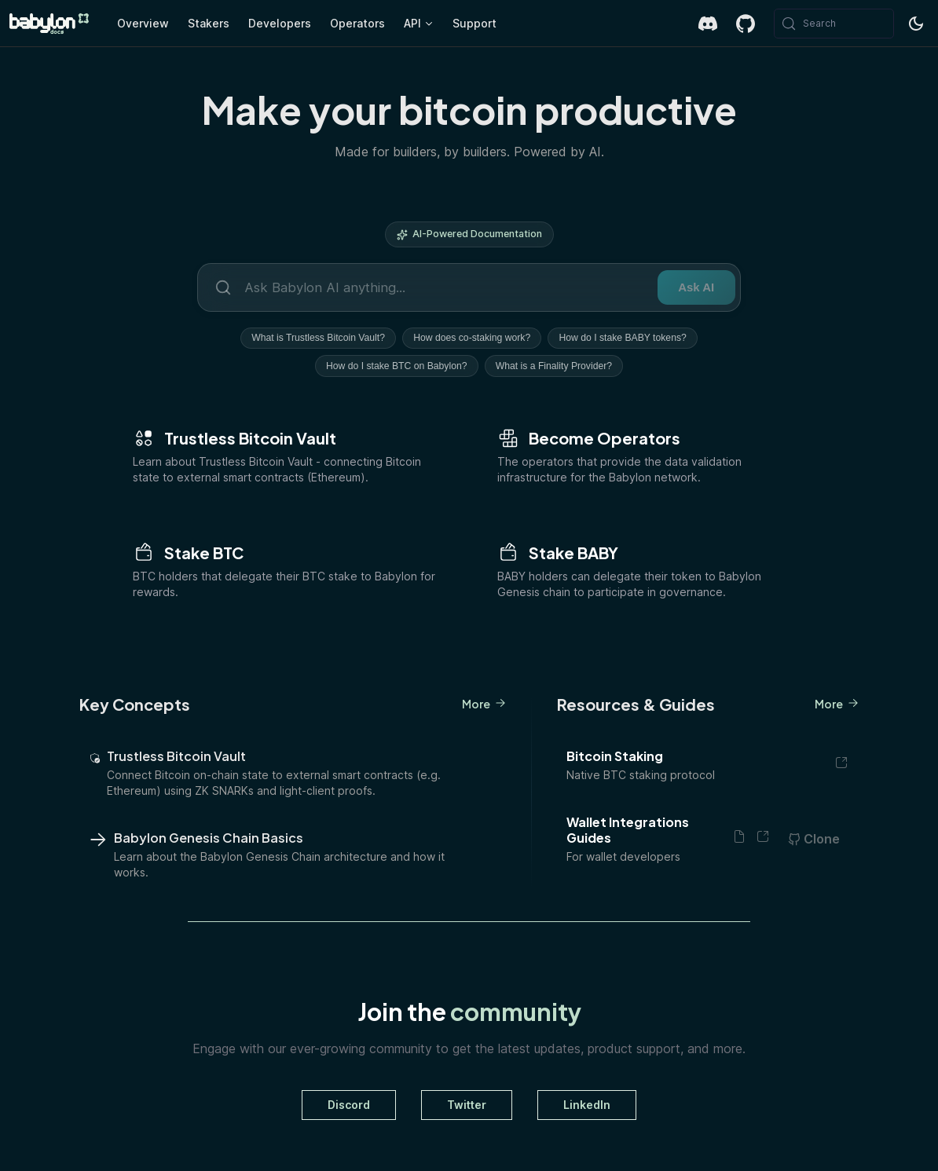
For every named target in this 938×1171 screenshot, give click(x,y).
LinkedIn (586, 1105)
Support (474, 23)
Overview (143, 23)
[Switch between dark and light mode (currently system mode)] (916, 23)
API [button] (412, 23)
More (484, 704)
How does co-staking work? (472, 338)
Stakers (208, 23)
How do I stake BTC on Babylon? (394, 366)
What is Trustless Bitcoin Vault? (314, 338)
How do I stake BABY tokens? (627, 338)
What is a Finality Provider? (556, 366)
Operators (357, 23)
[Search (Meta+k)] (834, 23)
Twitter (466, 1105)
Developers (279, 23)
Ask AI (690, 287)
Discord (349, 1105)
